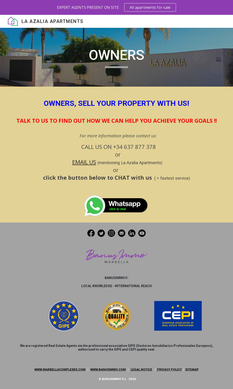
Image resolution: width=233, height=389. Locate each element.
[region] (116, 7)
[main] (116, 57)
